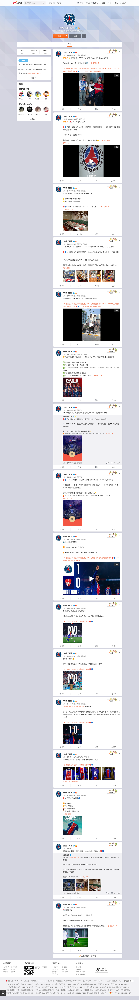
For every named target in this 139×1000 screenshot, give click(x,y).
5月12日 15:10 (67, 55)
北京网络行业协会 (100, 990)
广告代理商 (65, 972)
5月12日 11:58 (67, 354)
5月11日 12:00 (67, 539)
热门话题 (14, 967)
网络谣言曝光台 (125, 990)
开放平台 (55, 974)
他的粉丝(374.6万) (25, 104)
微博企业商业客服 (24, 99)
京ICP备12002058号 (27, 984)
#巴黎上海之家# (95, 68)
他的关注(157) (23, 89)
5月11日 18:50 (67, 463)
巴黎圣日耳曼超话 (80, 55)
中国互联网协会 (89, 990)
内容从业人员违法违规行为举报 (44, 990)
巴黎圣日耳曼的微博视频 (91, 71)
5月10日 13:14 (67, 893)
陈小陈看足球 (22, 114)
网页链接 (95, 63)
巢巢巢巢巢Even (40, 99)
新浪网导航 (59, 981)
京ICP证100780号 (13, 984)
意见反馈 (26, 981)
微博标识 (55, 972)
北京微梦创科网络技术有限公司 (96, 993)
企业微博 (55, 969)
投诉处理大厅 (87, 981)
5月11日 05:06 (67, 704)
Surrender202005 (40, 114)
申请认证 (55, 967)
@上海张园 (66, 855)
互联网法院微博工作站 (114, 981)
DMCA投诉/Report (99, 981)
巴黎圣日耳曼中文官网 (34, 73)
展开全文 (67, 143)
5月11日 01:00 (67, 757)
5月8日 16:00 (67, 119)
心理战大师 (46, 99)
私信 (75, 36)
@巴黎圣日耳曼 (67, 417)
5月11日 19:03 (67, 410)
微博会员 (6, 969)
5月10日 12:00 (67, 907)
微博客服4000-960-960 (14, 981)
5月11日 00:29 (67, 795)
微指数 (13, 972)
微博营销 (64, 969)
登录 (116, 3)
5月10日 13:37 (67, 848)
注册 (109, 3)
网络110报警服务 (61, 990)
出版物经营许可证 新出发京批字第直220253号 (114, 987)
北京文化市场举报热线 (75, 990)
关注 (58, 36)
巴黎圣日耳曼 (67, 52)
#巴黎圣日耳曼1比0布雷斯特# (100, 558)
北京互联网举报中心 (27, 990)
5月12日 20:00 (67, 191)
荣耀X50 (77, 893)
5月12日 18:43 (67, 244)
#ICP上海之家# (69, 71)
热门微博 (6, 967)
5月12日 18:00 (67, 296)
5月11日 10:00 (67, 608)
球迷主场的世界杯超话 (82, 757)
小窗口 (117, 75)
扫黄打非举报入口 (113, 990)
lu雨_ (46, 114)
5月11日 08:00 (67, 656)
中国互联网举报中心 (13, 990)
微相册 (13, 969)
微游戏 (5, 972)
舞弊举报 (34, 981)
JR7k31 (29, 114)
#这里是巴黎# (84, 68)
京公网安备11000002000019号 (120, 993)
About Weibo (42, 981)
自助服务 (78, 969)
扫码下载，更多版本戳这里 (41, 968)
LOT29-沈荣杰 (31, 99)
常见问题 (78, 967)
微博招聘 (51, 981)
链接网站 (64, 967)
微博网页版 (78, 244)
